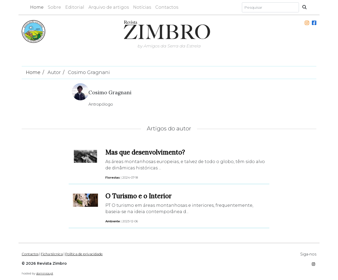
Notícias (142, 7)
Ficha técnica (52, 254)
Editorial (74, 7)
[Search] (270, 7)
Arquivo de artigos (108, 7)
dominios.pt (44, 273)
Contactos (166, 7)
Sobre (54, 7)
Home (37, 7)
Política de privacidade (84, 254)
